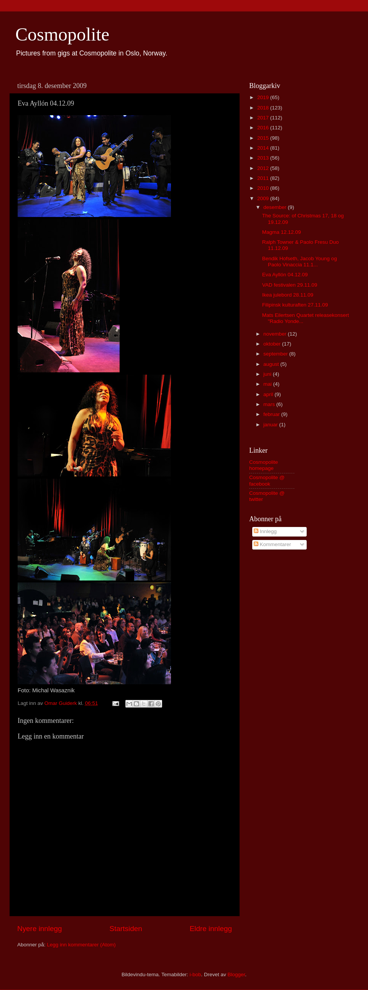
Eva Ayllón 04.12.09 (285, 274)
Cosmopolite (62, 34)
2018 (263, 108)
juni (268, 374)
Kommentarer (272, 544)
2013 (263, 158)
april (268, 394)
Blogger (236, 974)
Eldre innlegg (211, 929)
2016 (263, 127)
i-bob (195, 974)
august (271, 364)
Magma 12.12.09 (281, 232)
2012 (263, 168)
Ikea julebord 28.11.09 (288, 295)
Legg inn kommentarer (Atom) (81, 945)
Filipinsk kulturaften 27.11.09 (295, 305)
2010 (263, 188)
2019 (263, 97)
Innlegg (265, 531)
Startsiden (126, 929)
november (275, 334)
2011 (263, 178)
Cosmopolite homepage (263, 465)
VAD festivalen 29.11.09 (289, 285)
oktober (272, 344)
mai (268, 384)
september (276, 354)
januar (271, 424)
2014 (263, 148)
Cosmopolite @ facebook (267, 480)
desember (275, 207)
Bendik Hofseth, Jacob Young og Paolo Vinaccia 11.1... (299, 261)
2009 (263, 198)
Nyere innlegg (39, 929)
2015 (263, 138)
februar (272, 414)
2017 (263, 118)
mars (269, 404)
